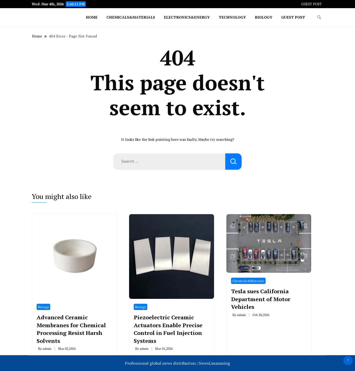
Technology (232, 17)
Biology (263, 17)
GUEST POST (311, 4)
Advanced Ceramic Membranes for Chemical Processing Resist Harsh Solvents (71, 329)
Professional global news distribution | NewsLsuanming (177, 363)
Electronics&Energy (187, 17)
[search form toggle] (319, 17)
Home (92, 17)
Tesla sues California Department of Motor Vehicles (260, 298)
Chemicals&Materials (130, 17)
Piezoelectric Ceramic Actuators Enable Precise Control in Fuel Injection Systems (168, 329)
